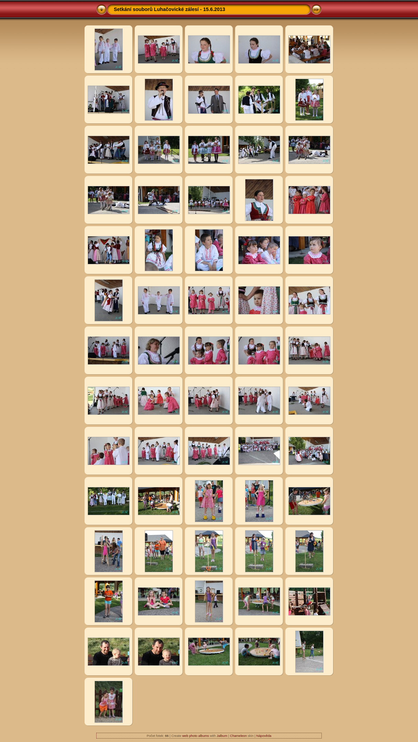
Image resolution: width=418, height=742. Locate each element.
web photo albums (195, 736)
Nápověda (264, 736)
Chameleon (238, 736)
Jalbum (222, 736)
